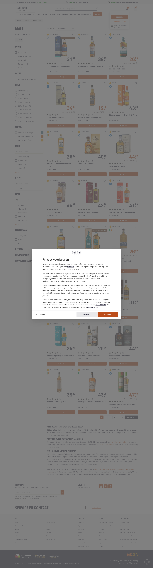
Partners (70, 267)
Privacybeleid (92, 307)
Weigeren (86, 314)
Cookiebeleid (101, 305)
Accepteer (107, 314)
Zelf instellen (40, 314)
